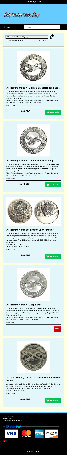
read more (37, 102)
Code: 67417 (10, 322)
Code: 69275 (10, 178)
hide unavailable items (15, 40)
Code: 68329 (10, 249)
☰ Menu (7, 27)
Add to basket (52, 112)
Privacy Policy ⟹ (8, 419)
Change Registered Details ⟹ (13, 420)
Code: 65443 (10, 393)
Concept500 (36, 451)
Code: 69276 (10, 105)
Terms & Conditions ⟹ (10, 417)
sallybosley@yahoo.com (33, 2)
